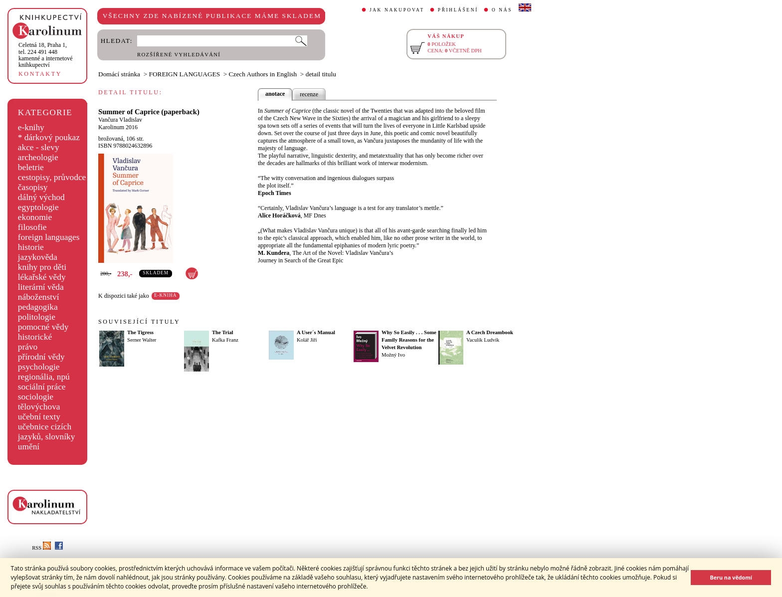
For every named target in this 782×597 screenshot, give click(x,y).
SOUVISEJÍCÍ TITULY (139, 321)
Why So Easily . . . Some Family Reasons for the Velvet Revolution (409, 340)
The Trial (222, 332)
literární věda (41, 287)
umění (28, 446)
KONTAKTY (40, 73)
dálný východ (41, 197)
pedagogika (38, 307)
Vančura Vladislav (120, 119)
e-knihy (31, 127)
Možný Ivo (393, 355)
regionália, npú (44, 377)
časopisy (33, 187)
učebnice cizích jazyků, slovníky (46, 431)
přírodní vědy (41, 357)
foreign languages (49, 237)
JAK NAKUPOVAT (397, 9)
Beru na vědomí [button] (731, 577)
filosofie (32, 227)
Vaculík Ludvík (482, 340)
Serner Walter (141, 340)
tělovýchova (39, 406)
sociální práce (42, 387)
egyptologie (38, 207)
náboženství (38, 297)
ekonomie (35, 217)
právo (27, 347)
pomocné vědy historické (43, 332)
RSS (41, 548)
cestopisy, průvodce (52, 177)
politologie (36, 317)
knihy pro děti (42, 267)
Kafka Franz (225, 340)
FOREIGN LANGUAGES (184, 74)
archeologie (38, 157)
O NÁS (502, 9)
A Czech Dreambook (489, 332)
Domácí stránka (119, 74)
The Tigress (140, 332)
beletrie (31, 167)
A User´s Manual (316, 332)
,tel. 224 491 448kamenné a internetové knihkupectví (45, 54)
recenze (309, 94)
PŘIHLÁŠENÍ (458, 9)
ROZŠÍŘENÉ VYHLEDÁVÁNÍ (178, 54)
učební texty (39, 416)
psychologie (39, 367)
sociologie (35, 396)
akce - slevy (38, 147)
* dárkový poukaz (49, 137)
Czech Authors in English (263, 74)
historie (31, 247)
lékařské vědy (42, 277)
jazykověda (37, 257)
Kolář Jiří (307, 340)
